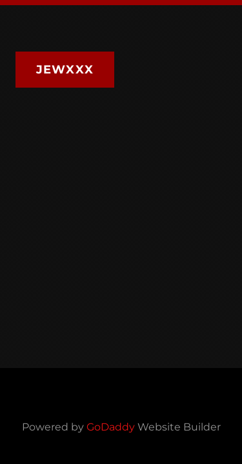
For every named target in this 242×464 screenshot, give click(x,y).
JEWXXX (65, 70)
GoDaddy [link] (110, 427)
